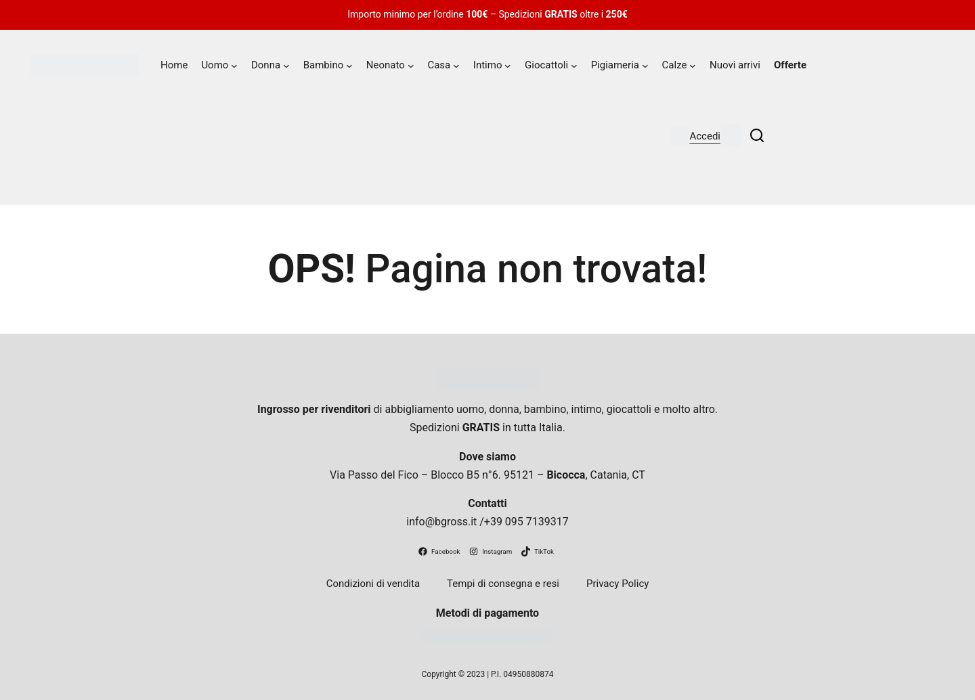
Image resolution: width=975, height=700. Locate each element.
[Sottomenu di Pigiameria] (645, 65)
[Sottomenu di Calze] (692, 65)
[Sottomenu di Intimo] (507, 65)
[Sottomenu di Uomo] (234, 65)
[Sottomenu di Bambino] (349, 65)
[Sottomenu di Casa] (456, 65)
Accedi (704, 136)
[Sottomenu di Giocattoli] (574, 65)
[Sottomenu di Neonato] (411, 65)
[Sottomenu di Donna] (286, 65)
